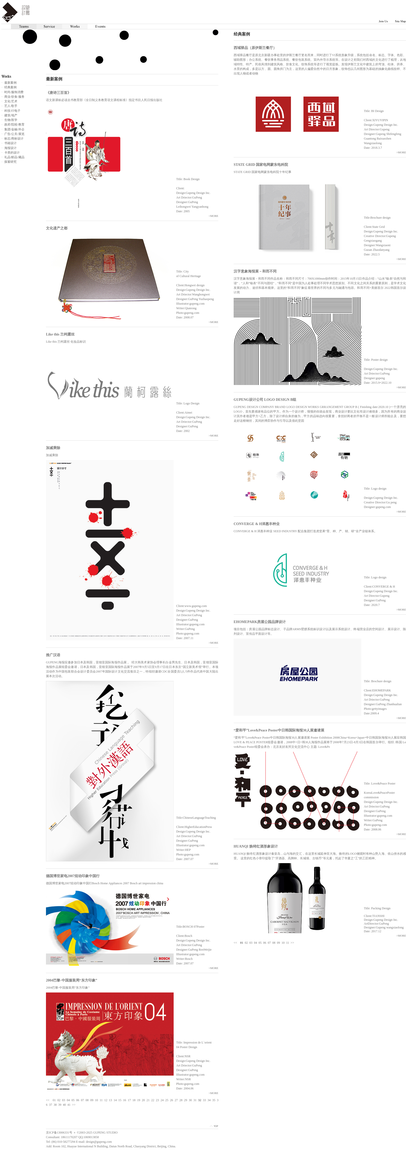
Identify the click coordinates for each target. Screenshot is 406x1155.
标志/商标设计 (13, 138)
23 (157, 1100)
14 (115, 1100)
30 (190, 1100)
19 (138, 1100)
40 (64, 1105)
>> (292, 943)
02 (246, 943)
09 (278, 943)
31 (195, 1100)
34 (209, 1100)
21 (148, 1100)
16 (124, 1100)
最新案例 (10, 82)
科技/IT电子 (12, 111)
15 (119, 1100)
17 (129, 1100)
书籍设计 (10, 143)
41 (68, 1105)
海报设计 (10, 148)
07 (269, 943)
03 (251, 943)
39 (59, 1105)
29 (185, 1100)
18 (134, 1100)
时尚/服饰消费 (13, 92)
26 (171, 1100)
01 (54, 1100)
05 (260, 943)
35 (213, 1100)
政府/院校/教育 (14, 124)
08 (274, 943)
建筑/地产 (10, 115)
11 (287, 943)
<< (235, 943)
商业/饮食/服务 (14, 96)
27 (176, 1100)
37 (50, 1105)
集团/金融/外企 (14, 129)
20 (143, 1100)
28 (180, 1100)
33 (204, 1100)
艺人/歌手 (10, 106)
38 (55, 1105)
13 (110, 1100)
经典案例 (10, 87)
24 (162, 1100)
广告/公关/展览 (14, 134)
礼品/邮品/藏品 (14, 157)
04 (255, 943)
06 (264, 943)
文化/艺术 (10, 101)
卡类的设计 (12, 152)
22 (152, 1100)
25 (166, 1100)
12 (105, 1100)
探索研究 (10, 162)
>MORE (401, 152)
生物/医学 (10, 120)
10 (283, 943)
